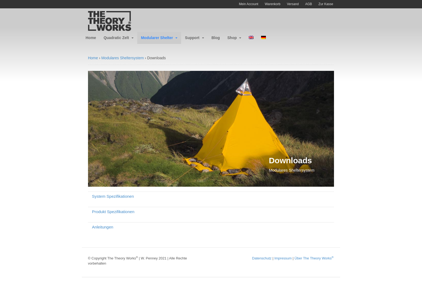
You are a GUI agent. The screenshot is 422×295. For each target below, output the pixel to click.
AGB (308, 4)
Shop (232, 38)
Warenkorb (272, 4)
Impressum (282, 258)
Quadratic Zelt (116, 38)
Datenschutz (262, 258)
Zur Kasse (325, 4)
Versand (293, 4)
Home (91, 38)
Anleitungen (102, 227)
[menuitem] (251, 38)
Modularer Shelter (157, 38)
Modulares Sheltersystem (122, 58)
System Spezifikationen (113, 196)
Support (192, 38)
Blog (216, 38)
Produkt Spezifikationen (113, 211)
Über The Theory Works (313, 258)
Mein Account (248, 4)
